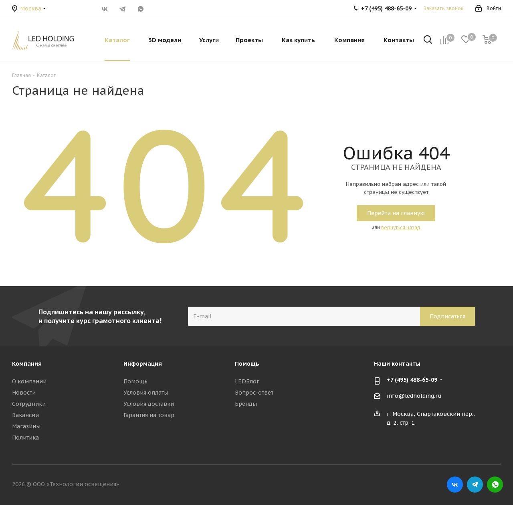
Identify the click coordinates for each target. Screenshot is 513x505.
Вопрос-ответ (254, 392)
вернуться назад (400, 227)
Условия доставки (148, 403)
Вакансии (25, 415)
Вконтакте (104, 9)
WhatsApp (140, 9)
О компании (29, 381)
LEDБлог (247, 381)
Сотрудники (29, 403)
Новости (24, 392)
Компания (27, 363)
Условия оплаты (145, 392)
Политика (25, 437)
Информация (142, 363)
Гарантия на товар (148, 415)
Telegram (122, 9)
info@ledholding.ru (414, 396)
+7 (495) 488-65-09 (412, 379)
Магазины (26, 426)
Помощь (135, 381)
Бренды (246, 403)
